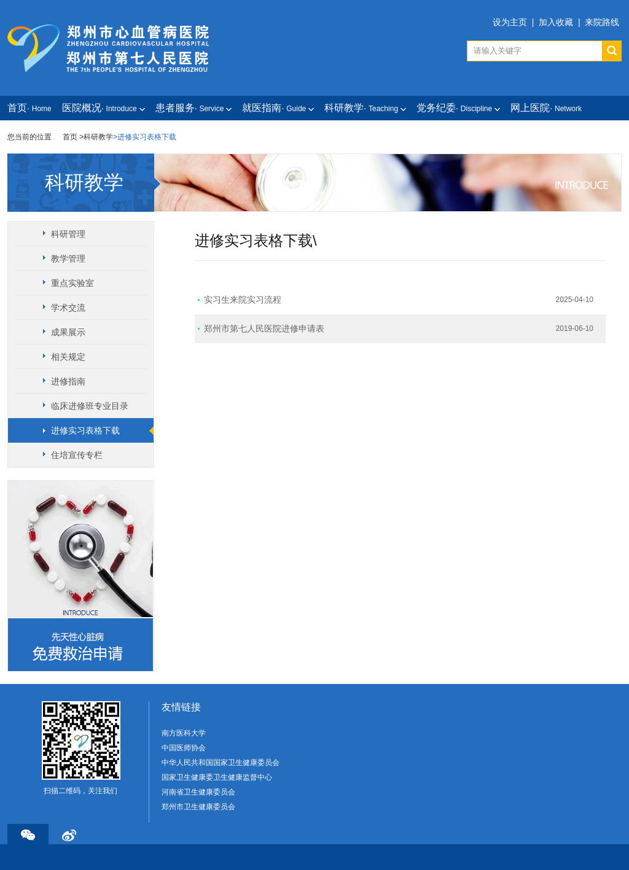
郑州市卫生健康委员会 (198, 806)
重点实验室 (72, 283)
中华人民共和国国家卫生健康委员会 (220, 762)
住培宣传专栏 (77, 455)
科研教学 (98, 137)
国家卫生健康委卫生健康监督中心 (217, 777)
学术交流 (68, 308)
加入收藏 (556, 22)
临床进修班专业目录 (89, 406)
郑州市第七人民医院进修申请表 (264, 328)
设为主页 (510, 22)
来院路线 (602, 22)
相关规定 (68, 357)
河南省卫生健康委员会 (198, 792)
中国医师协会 (184, 748)
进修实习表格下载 (85, 430)
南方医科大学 (184, 733)
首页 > (73, 137)
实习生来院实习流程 (242, 300)
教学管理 (68, 258)
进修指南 (68, 381)
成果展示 (68, 332)
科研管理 (68, 234)
